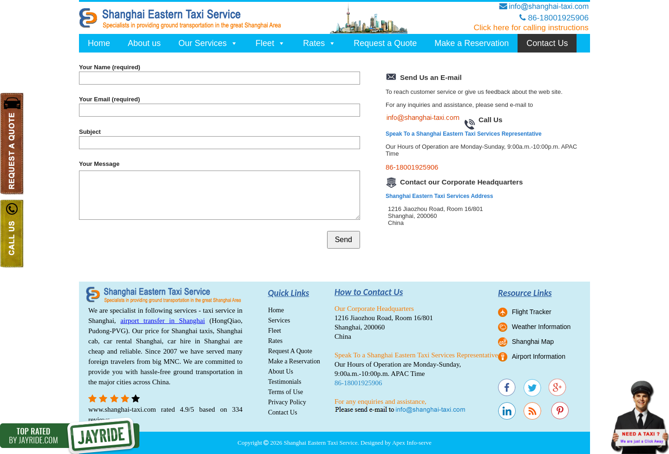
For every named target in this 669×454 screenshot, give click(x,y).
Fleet (270, 43)
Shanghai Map (533, 341)
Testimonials (284, 381)
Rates (319, 43)
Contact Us (547, 43)
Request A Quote (290, 351)
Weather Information (541, 326)
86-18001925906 (412, 167)
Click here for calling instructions (531, 27)
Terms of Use (285, 391)
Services (279, 320)
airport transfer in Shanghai (162, 320)
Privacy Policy (287, 402)
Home (99, 43)
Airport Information (538, 356)
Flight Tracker (531, 312)
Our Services (208, 43)
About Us (280, 371)
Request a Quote (385, 43)
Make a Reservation (471, 43)
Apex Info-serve (412, 442)
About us (144, 43)
